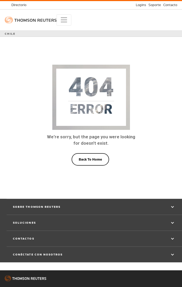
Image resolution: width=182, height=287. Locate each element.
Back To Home (90, 159)
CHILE (10, 34)
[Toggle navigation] (64, 20)
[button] (94, 207)
